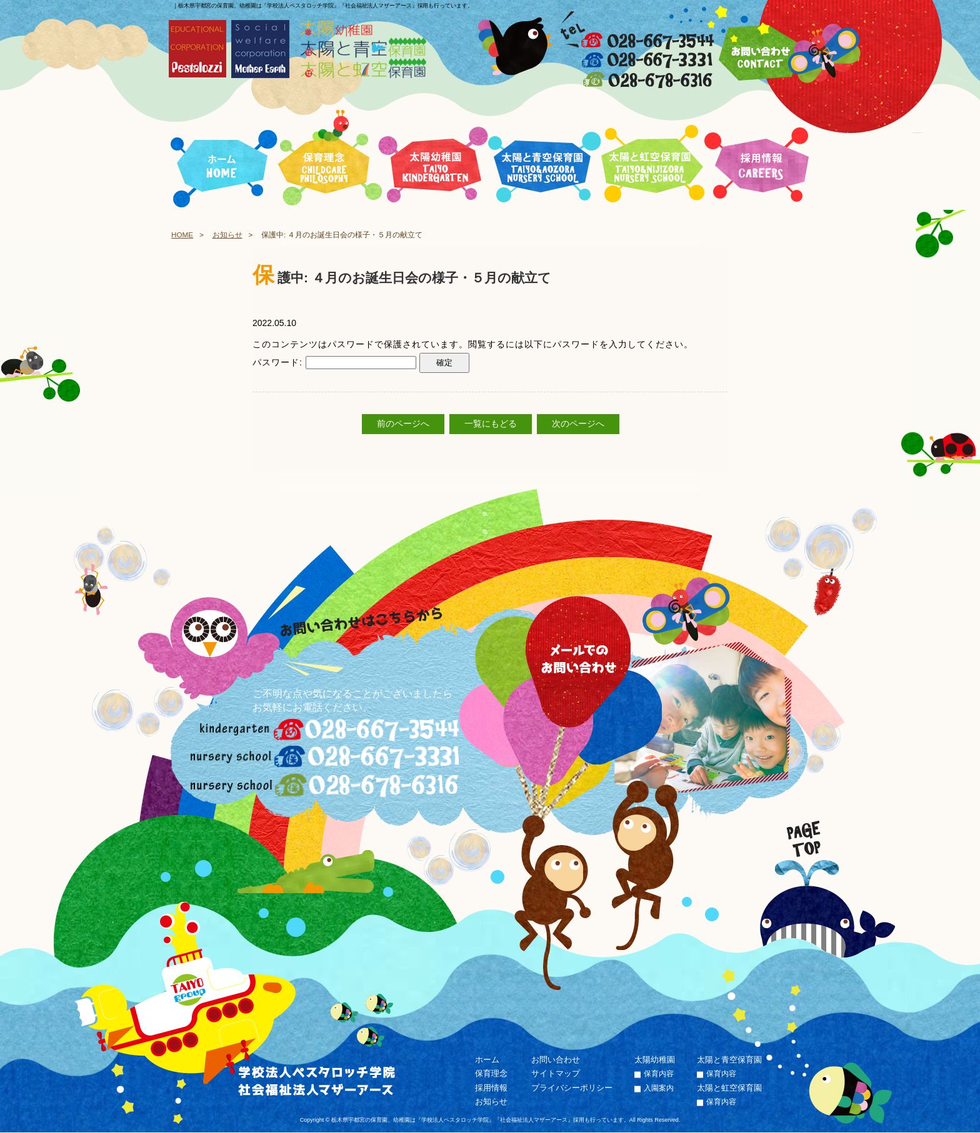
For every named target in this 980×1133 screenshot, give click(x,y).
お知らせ (227, 234)
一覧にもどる (490, 424)
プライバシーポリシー (571, 1087)
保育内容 (659, 1074)
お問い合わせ (555, 1059)
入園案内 (659, 1088)
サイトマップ (555, 1074)
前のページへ (403, 424)
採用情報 (491, 1087)
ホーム (487, 1059)
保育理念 (491, 1074)
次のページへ (578, 424)
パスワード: (334, 362)
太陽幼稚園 (654, 1059)
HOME (182, 234)
